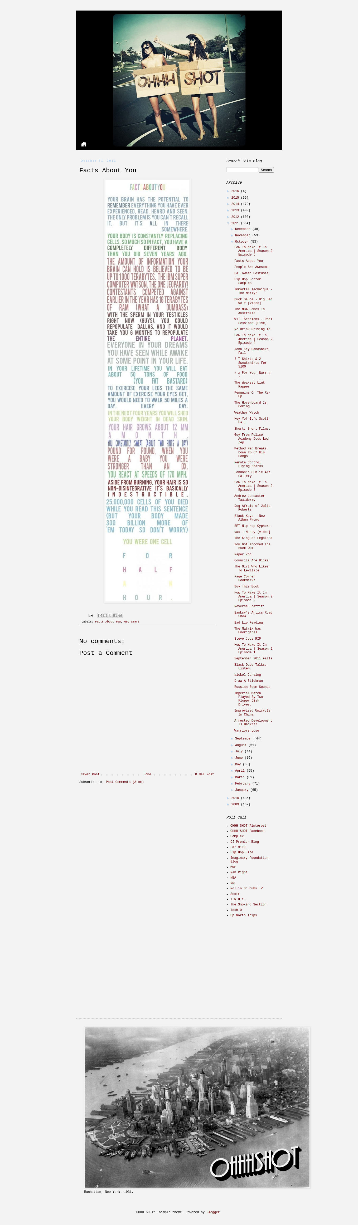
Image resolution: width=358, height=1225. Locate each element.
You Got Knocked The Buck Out (252, 546)
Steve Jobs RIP (247, 639)
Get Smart (131, 621)
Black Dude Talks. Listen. (250, 666)
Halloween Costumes (251, 273)
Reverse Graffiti (249, 606)
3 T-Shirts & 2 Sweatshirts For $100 (250, 363)
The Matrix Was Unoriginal (247, 630)
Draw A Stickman (248, 681)
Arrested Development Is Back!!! (253, 722)
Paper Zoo (242, 554)
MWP (233, 867)
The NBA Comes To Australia (249, 311)
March (240, 777)
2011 (236, 223)
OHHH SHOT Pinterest (248, 826)
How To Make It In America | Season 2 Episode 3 (253, 486)
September (244, 739)
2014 (236, 204)
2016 (236, 191)
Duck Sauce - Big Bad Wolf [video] (253, 301)
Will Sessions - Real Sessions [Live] (253, 321)
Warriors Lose (246, 731)
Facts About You (108, 621)
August (241, 745)
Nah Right (239, 872)
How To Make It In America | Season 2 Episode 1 (253, 648)
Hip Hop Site (241, 852)
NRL (233, 883)
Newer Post (90, 774)
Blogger (213, 1212)
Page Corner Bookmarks (244, 578)
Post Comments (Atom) (125, 782)
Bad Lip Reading (248, 623)
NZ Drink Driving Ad (252, 329)
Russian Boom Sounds (252, 687)
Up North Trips (243, 915)
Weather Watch (246, 413)
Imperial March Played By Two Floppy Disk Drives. (248, 699)
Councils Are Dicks (251, 560)
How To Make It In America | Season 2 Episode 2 (253, 596)
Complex (237, 836)
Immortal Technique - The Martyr (253, 291)
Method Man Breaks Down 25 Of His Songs (250, 452)
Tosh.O (236, 910)
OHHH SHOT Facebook (247, 831)
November (243, 235)
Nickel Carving (247, 675)
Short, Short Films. (252, 429)
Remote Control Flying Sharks (248, 464)
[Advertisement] (259, 959)
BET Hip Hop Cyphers (252, 526)
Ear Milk (238, 847)
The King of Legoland (253, 538)
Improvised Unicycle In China (252, 712)
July (240, 751)
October (242, 242)
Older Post (204, 774)
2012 (236, 217)
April (240, 771)
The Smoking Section (248, 904)
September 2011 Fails (253, 658)
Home (147, 774)
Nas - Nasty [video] (252, 532)
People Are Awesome (251, 267)
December (243, 229)
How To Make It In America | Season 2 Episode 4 (253, 339)
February (243, 784)
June (240, 758)
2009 (236, 804)
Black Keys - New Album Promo (249, 518)
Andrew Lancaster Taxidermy (249, 498)
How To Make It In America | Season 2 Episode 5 (253, 251)
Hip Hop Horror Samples (247, 281)
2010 (236, 798)
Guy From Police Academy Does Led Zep (251, 438)
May (239, 764)
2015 (236, 198)
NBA (233, 878)
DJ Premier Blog (244, 842)
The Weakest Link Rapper (249, 384)
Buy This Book (246, 587)
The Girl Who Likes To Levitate (251, 568)
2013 (236, 210)
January (242, 790)
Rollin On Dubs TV (246, 888)
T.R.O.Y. (238, 899)
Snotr (235, 894)
